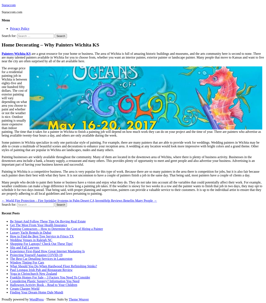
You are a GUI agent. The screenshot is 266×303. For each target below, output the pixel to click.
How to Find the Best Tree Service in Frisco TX (42, 236)
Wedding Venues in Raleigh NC (31, 240)
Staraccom (9, 5)
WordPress (36, 299)
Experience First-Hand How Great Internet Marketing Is (47, 251)
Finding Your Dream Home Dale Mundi (36, 292)
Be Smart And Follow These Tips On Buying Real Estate (48, 221)
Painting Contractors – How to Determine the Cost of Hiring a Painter (56, 229)
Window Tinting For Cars (27, 262)
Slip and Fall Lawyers (24, 247)
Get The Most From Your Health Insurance (38, 225)
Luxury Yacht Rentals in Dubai (30, 232)
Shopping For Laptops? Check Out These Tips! (41, 244)
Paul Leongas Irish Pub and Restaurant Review (41, 270)
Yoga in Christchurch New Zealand (33, 273)
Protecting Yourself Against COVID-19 (36, 255)
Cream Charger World (24, 288)
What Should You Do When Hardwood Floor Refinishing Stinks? (53, 266)
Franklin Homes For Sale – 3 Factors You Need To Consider (50, 277)
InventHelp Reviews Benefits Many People (126, 200)
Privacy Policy (20, 28)
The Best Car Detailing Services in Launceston (41, 258)
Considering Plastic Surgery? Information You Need (44, 281)
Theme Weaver (79, 299)
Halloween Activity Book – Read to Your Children (43, 285)
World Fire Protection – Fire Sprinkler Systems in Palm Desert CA (48, 200)
